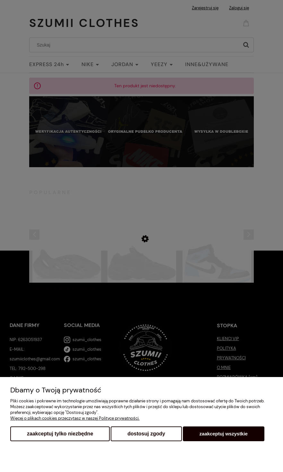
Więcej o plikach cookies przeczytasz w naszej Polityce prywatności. (75, 418)
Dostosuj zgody (146, 433)
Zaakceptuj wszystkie (224, 433)
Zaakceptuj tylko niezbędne (60, 433)
